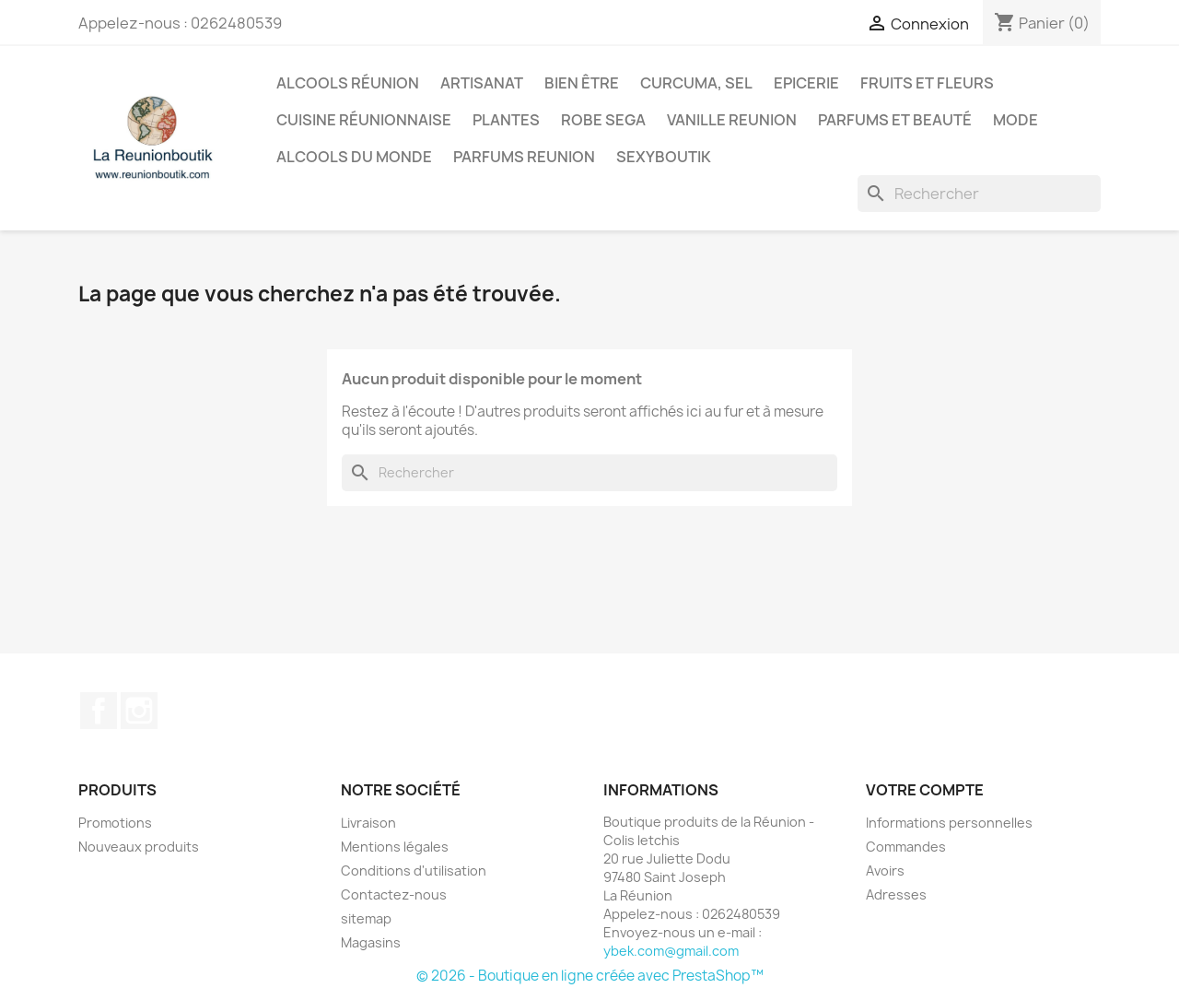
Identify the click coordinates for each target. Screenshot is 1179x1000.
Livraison (368, 822)
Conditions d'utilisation (413, 870)
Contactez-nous (394, 894)
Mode (1015, 120)
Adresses (896, 894)
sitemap (366, 918)
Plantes (506, 120)
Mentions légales (395, 846)
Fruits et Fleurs (927, 83)
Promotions (115, 822)
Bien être (581, 83)
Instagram (139, 710)
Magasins (371, 942)
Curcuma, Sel (696, 83)
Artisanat (481, 83)
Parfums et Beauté (895, 120)
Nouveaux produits (138, 846)
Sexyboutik (663, 157)
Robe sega (603, 120)
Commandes (906, 846)
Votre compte (925, 790)
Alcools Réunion (347, 83)
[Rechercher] (979, 193)
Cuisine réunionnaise (363, 120)
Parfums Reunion (524, 157)
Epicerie (806, 83)
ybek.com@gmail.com (671, 950)
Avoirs (885, 870)
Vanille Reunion (732, 120)
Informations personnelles (949, 822)
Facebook (98, 710)
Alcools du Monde (354, 157)
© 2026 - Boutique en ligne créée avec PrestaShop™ (590, 975)
